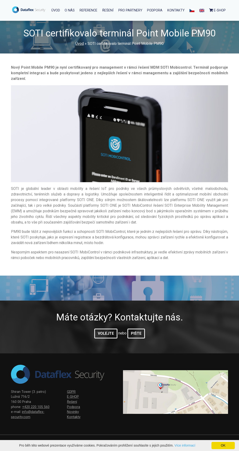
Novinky (73, 412)
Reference (88, 10)
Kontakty (176, 10)
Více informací (184, 445)
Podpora (154, 10)
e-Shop (217, 10)
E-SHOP (73, 397)
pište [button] (136, 333)
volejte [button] (106, 333)
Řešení (107, 10)
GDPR (71, 392)
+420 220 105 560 (35, 407)
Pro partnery (130, 10)
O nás (70, 10)
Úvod (55, 10)
